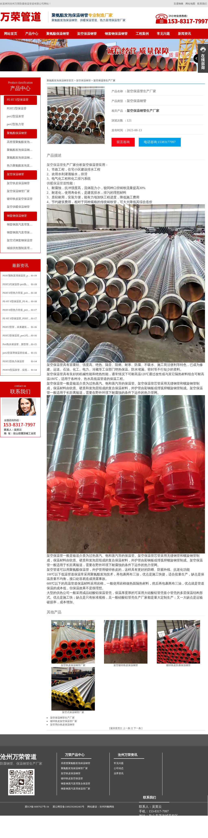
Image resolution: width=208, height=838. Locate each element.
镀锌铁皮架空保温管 (19, 198)
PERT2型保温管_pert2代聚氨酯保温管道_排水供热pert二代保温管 (17, 335)
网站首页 (10, 33)
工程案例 (142, 33)
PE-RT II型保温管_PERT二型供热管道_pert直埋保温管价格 (17, 318)
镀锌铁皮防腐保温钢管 (178, 665)
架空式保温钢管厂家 (73, 712)
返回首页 (115, 728)
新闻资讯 (184, 33)
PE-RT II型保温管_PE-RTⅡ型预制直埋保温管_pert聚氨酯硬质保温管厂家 (17, 301)
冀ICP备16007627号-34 (37, 806)
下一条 (137, 728)
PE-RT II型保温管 (18, 99)
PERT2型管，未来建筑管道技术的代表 (17, 327)
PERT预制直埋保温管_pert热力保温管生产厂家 (17, 275)
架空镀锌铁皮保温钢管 (126, 665)
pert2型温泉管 (15, 116)
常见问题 (163, 33)
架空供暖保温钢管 (18, 206)
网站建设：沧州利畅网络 (100, 806)
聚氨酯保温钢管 (57, 33)
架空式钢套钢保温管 (19, 240)
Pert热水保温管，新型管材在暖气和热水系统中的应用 (17, 344)
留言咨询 (123, 142)
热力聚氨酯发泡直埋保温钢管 (22, 165)
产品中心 (31, 33)
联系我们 (202, 3)
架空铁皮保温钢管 (18, 183)
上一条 (126, 728)
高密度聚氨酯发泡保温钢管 (22, 141)
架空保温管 (55, 164)
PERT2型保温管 (16, 108)
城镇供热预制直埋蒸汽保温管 (22, 248)
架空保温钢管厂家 (18, 191)
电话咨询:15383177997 (160, 142)
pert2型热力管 (15, 124)
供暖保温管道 (56, 183)
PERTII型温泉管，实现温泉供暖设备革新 (17, 369)
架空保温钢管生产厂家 (143, 110)
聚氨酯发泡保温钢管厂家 (22, 149)
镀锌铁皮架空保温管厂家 (63, 721)
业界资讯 (119, 773)
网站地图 (190, 3)
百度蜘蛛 (178, 3)
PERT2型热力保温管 (13, 361)
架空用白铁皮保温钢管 (62, 724)
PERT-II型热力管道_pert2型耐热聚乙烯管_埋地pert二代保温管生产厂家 (17, 292)
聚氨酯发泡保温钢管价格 (22, 157)
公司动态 (119, 768)
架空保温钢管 (87, 33)
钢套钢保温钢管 (116, 33)
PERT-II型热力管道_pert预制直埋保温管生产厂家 (17, 310)
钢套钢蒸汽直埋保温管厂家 (22, 232)
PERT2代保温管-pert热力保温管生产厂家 (17, 284)
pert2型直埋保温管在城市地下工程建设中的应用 (17, 352)
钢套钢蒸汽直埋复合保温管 (22, 224)
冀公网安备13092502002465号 (68, 806)
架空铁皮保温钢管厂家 (73, 665)
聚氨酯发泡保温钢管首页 (60, 80)
